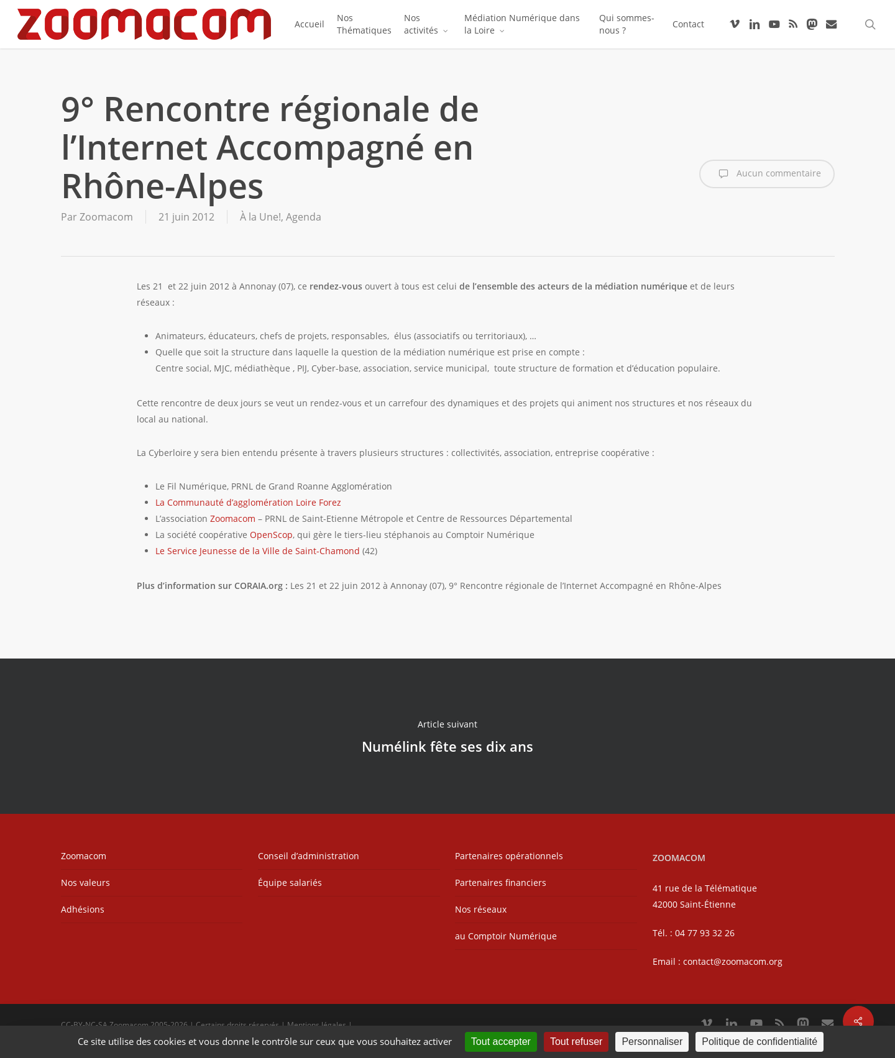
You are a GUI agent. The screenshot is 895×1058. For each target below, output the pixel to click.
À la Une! (260, 217)
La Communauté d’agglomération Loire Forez (248, 502)
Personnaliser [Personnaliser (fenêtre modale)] (652, 1041)
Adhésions (82, 909)
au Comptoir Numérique (506, 936)
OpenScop (271, 534)
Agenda (303, 217)
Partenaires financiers (500, 882)
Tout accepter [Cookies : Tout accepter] (501, 1041)
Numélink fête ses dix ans (447, 736)
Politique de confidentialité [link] (759, 1041)
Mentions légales (316, 1024)
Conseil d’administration (308, 856)
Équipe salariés (290, 882)
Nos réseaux (481, 909)
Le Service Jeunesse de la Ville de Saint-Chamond (257, 551)
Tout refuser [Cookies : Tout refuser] (576, 1041)
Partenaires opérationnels (509, 856)
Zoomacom (106, 217)
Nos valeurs (85, 882)
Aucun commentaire (767, 174)
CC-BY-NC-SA (84, 1024)
